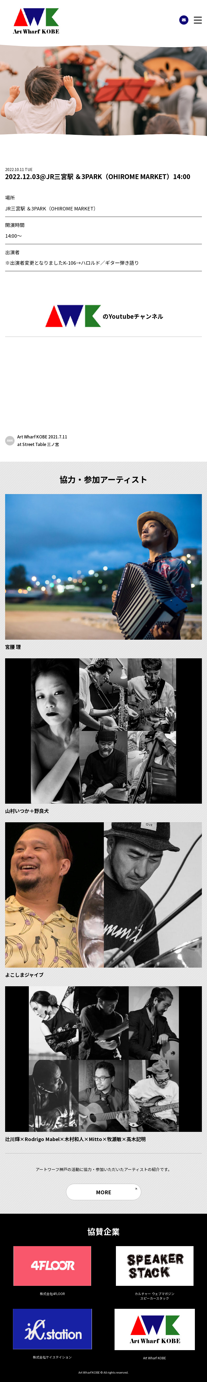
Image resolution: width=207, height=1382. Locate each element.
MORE (103, 1192)
